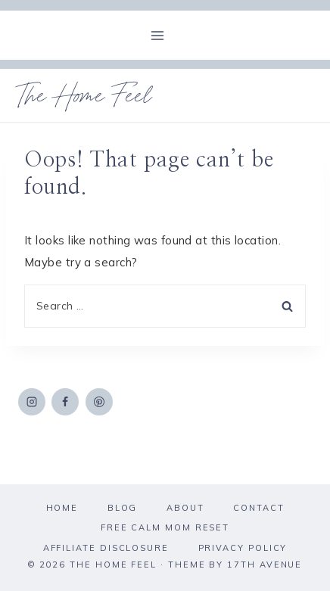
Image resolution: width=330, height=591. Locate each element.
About (185, 507)
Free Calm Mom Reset (165, 527)
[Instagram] (31, 401)
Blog (122, 507)
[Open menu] (158, 35)
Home (62, 507)
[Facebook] (65, 401)
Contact (258, 507)
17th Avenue (264, 564)
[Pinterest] (99, 401)
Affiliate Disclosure (106, 548)
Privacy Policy (243, 548)
